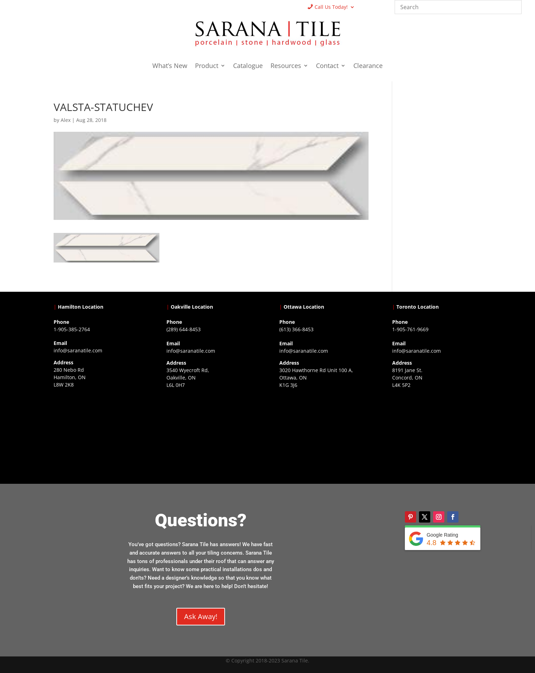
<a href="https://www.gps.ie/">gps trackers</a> (98, 435)
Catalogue (248, 66)
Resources (285, 66)
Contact (327, 66)
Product (206, 66)
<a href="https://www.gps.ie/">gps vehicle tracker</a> (436, 435)
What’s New (169, 66)
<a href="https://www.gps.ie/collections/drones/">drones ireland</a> (211, 435)
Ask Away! (200, 616)
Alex (66, 120)
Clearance (368, 66)
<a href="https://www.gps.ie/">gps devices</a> (324, 435)
